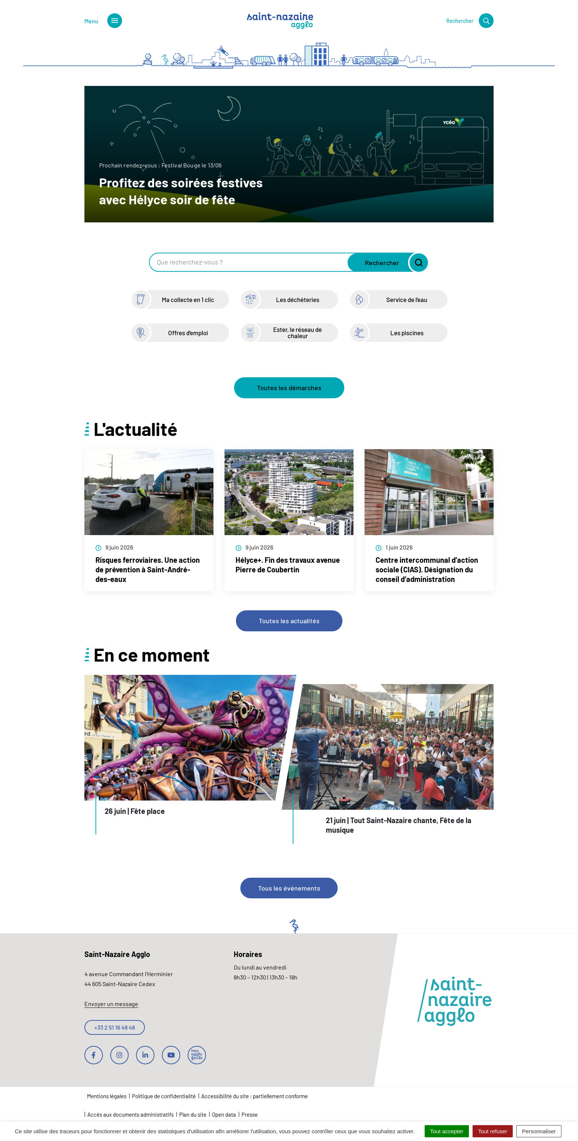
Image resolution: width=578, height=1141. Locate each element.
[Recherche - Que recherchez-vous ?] (249, 262)
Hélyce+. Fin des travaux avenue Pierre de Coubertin (288, 564)
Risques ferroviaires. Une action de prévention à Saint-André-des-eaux (147, 569)
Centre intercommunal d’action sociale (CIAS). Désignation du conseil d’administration (427, 569)
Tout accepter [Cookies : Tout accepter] (446, 1131)
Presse (249, 1114)
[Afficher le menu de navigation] (103, 20)
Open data (224, 1114)
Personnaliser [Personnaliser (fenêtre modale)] (539, 1131)
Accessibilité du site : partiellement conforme (254, 1096)
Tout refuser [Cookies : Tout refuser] (492, 1131)
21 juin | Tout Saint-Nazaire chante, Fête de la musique (398, 825)
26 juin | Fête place (135, 811)
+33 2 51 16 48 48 (114, 1027)
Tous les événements (289, 888)
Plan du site (192, 1114)
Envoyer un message (111, 1003)
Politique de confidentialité (164, 1096)
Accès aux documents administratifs (130, 1114)
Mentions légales (106, 1096)
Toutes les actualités (289, 621)
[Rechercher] (470, 20)
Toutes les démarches (289, 388)
